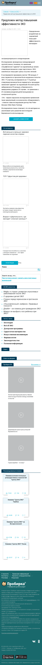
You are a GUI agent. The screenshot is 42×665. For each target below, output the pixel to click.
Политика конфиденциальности (9, 633)
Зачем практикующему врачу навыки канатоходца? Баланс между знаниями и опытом (20, 396)
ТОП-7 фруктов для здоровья (14, 176)
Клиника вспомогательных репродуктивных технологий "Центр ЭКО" (16, 478)
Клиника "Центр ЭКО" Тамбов (16, 501)
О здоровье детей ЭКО (13, 296)
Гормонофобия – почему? (16, 462)
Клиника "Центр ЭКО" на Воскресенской (16, 523)
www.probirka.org (31, 600)
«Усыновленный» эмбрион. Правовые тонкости (20, 305)
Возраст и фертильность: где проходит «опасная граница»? (15, 218)
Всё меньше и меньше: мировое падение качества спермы (16, 133)
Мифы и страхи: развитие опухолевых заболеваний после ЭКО (20, 292)
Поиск (4, 267)
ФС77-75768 (6, 596)
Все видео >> (36, 364)
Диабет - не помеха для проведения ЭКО (21, 309)
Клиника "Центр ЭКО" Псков (15, 544)
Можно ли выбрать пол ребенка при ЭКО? (19, 312)
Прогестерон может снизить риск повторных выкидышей (19, 279)
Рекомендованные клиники (12, 471)
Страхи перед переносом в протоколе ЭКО (20, 300)
